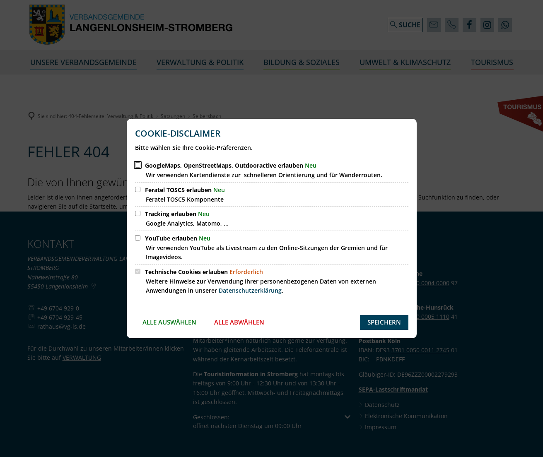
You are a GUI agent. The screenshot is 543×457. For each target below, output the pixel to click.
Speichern (384, 322)
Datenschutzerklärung (250, 290)
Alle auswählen (169, 322)
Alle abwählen (239, 322)
